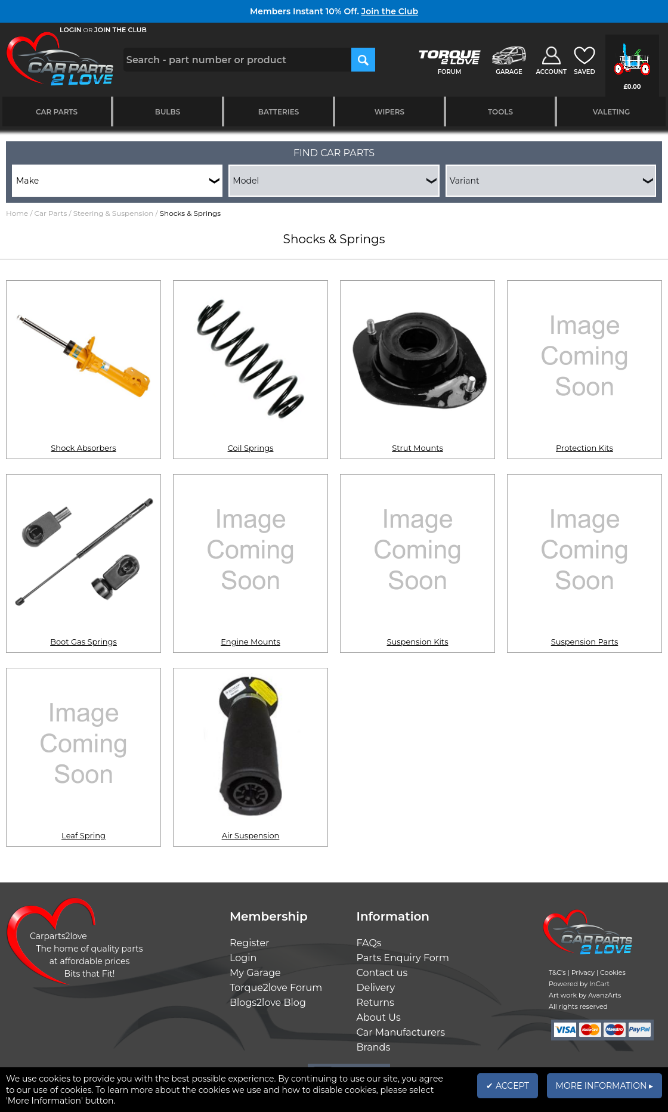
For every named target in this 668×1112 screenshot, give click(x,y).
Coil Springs (251, 448)
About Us (379, 1017)
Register (250, 943)
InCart (599, 984)
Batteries (278, 111)
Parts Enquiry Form (403, 958)
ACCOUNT (551, 72)
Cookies (613, 972)
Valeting (611, 111)
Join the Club (389, 11)
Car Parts (57, 111)
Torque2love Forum (276, 987)
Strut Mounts (417, 448)
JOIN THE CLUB (120, 30)
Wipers (389, 111)
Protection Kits (584, 448)
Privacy (583, 972)
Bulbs (167, 111)
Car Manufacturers (401, 1032)
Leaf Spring (83, 835)
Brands (374, 1047)
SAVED (584, 72)
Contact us (382, 972)
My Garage (255, 972)
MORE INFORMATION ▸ (604, 1085)
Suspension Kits (418, 641)
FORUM (449, 72)
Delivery (376, 987)
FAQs (369, 943)
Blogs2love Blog (268, 1002)
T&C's (557, 972)
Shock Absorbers (83, 448)
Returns (375, 1002)
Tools (500, 111)
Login (243, 958)
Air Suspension (251, 835)
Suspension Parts (584, 641)
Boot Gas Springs (83, 641)
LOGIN (71, 30)
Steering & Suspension (113, 213)
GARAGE (509, 72)
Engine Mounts (250, 641)
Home (17, 213)
